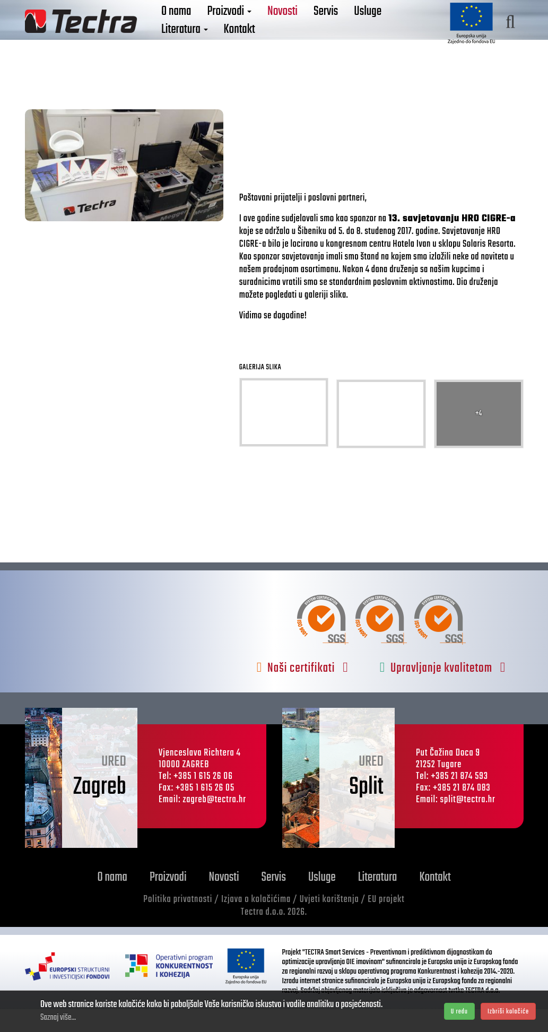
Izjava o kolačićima (256, 923)
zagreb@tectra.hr (214, 823)
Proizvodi (229, 25)
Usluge (367, 25)
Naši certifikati (303, 691)
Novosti (282, 25)
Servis (326, 25)
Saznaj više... (58, 1018)
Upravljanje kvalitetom (443, 691)
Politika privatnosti (177, 923)
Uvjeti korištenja (329, 923)
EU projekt (386, 923)
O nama (176, 25)
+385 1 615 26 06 (203, 800)
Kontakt (239, 43)
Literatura (184, 43)
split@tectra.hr (467, 823)
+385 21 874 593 (459, 800)
